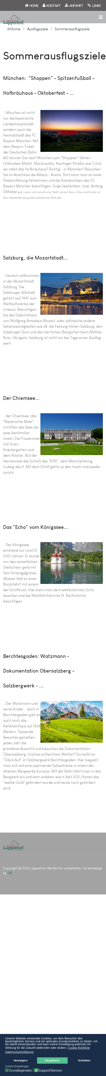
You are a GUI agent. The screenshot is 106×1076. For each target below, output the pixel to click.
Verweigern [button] (20, 1060)
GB (9, 873)
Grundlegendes (20, 1070)
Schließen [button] (84, 1060)
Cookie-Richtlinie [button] (79, 1047)
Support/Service (50, 1070)
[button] (100, 17)
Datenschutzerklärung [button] (19, 1052)
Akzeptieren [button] (52, 1060)
